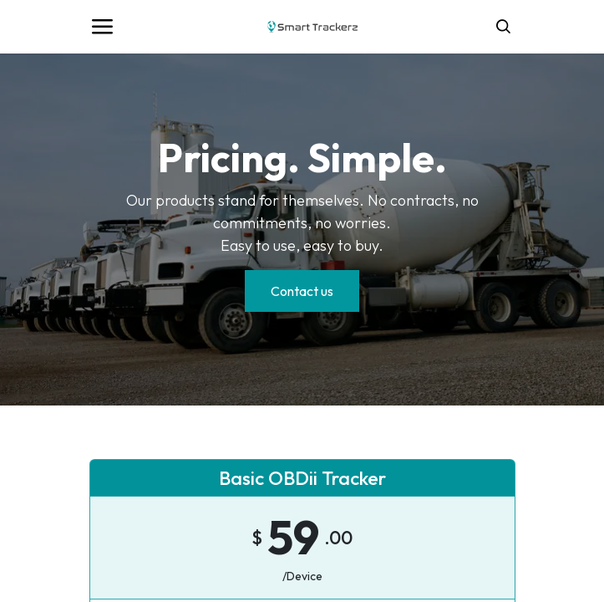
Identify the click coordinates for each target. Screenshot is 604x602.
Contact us (302, 291)
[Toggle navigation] (101, 26)
